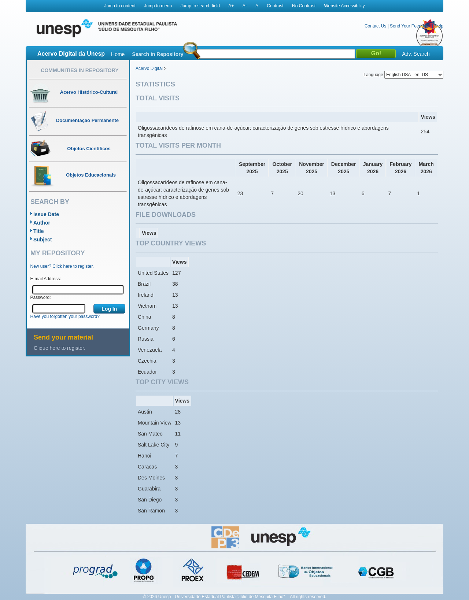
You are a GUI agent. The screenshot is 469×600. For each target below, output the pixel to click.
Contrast (275, 5)
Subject (42, 239)
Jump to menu (158, 5)
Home (118, 54)
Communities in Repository (79, 70)
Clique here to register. (59, 348)
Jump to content (119, 5)
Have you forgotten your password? (65, 316)
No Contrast (303, 5)
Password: (40, 297)
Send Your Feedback (410, 26)
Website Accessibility (344, 5)
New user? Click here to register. (62, 266)
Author (41, 223)
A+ (231, 5)
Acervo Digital (149, 68)
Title (38, 231)
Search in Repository (157, 54)
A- (245, 5)
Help (438, 26)
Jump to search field (200, 5)
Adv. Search (415, 54)
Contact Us (375, 26)
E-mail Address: (45, 278)
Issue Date (46, 214)
